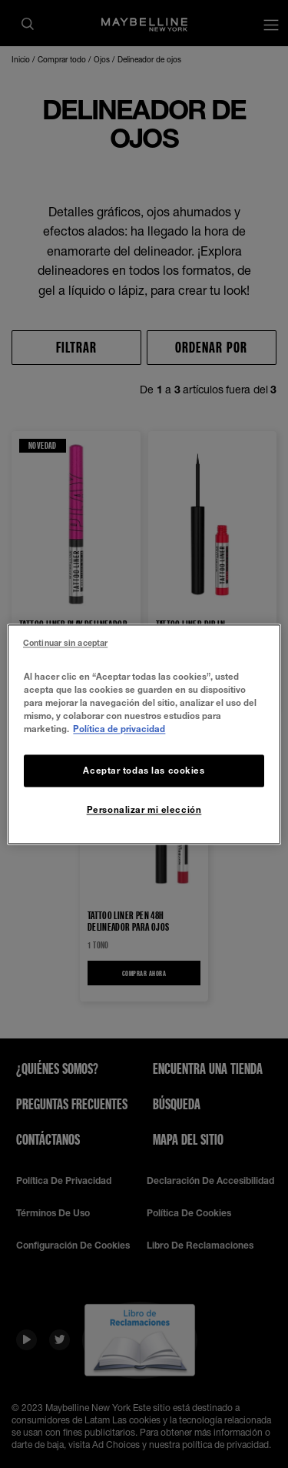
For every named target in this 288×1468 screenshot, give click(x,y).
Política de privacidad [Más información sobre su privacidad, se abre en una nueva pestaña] (119, 729)
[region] (143, 734)
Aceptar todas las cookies (143, 770)
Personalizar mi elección (144, 809)
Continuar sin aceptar (65, 642)
